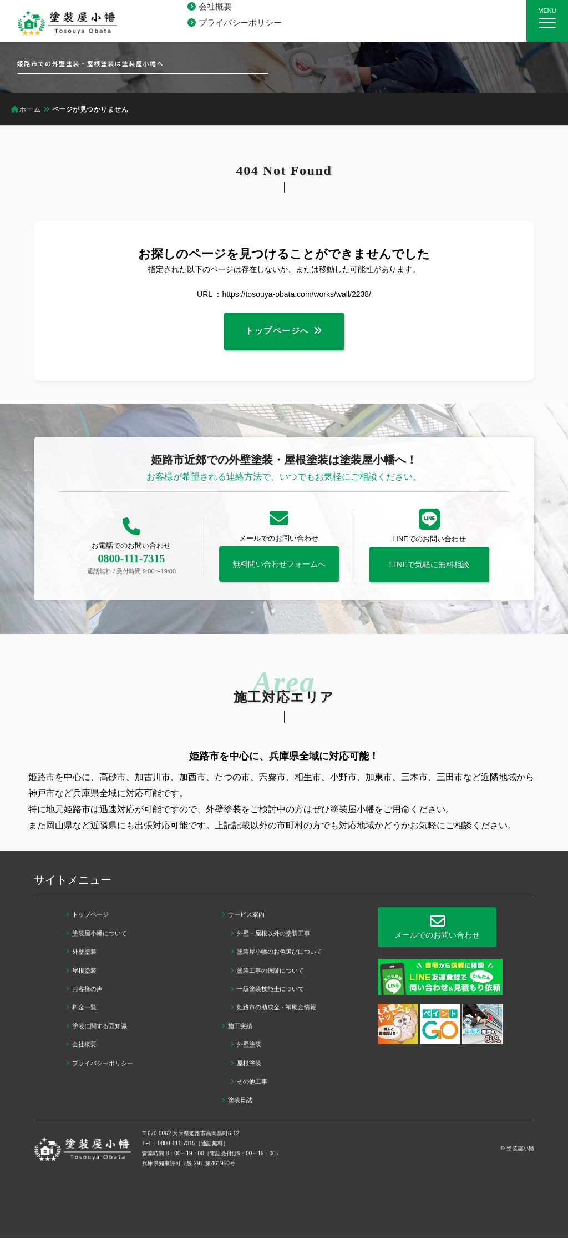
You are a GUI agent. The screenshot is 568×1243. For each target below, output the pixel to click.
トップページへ (277, 334)
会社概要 (215, 6)
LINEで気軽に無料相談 (429, 570)
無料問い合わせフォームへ (279, 569)
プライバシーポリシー (240, 22)
